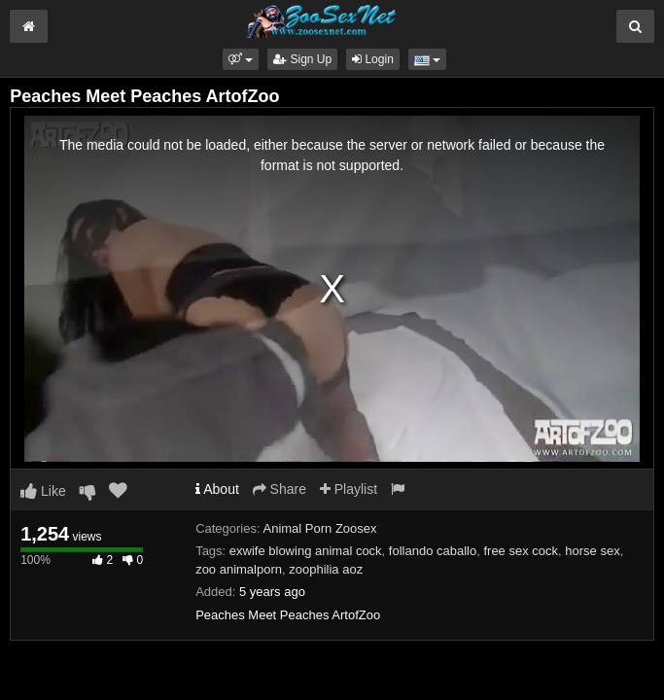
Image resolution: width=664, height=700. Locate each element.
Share (279, 489)
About (217, 489)
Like (43, 491)
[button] (241, 59)
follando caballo (432, 550)
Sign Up (302, 59)
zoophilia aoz (326, 569)
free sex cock (520, 550)
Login (373, 59)
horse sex (592, 550)
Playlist (348, 489)
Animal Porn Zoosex (320, 528)
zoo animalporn (238, 569)
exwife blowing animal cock (305, 550)
